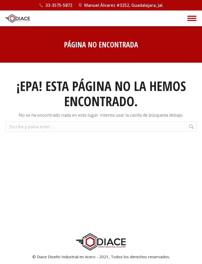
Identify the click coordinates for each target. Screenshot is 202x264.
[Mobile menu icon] (192, 18)
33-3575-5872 (59, 5)
